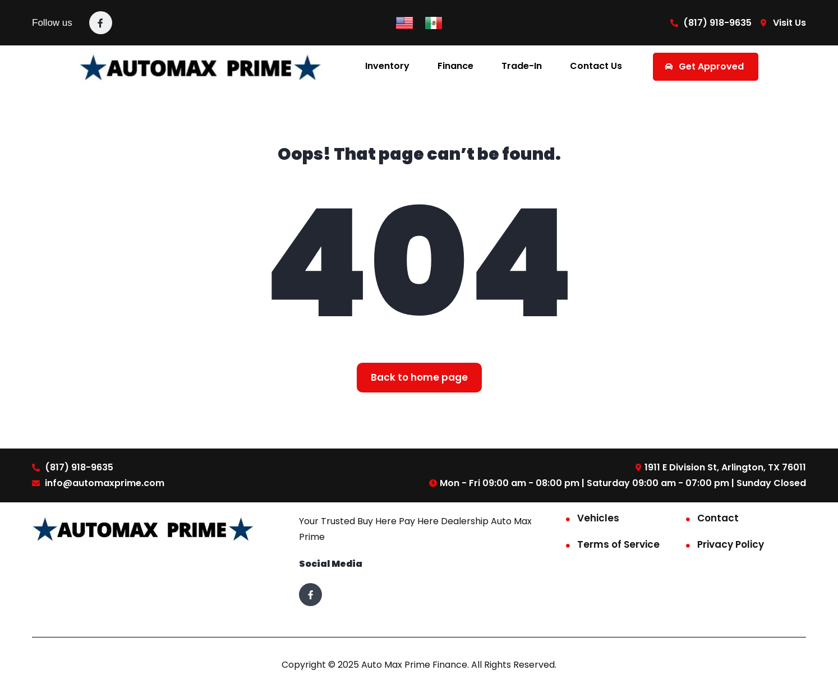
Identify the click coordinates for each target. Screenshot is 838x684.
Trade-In (521, 65)
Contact (718, 518)
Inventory (387, 65)
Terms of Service (618, 544)
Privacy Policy (730, 544)
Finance (455, 65)
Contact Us (596, 65)
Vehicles (598, 518)
